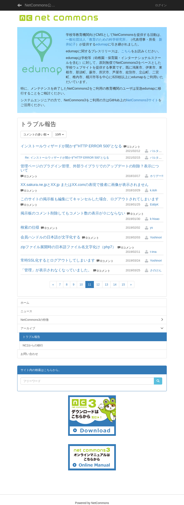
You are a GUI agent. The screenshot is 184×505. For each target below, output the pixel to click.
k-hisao (152, 219)
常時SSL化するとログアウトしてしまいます (58, 260)
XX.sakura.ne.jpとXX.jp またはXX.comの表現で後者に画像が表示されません (84, 185)
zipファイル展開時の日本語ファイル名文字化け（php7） (68, 247)
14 (115, 284)
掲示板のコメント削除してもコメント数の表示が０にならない (73, 213)
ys (149, 227)
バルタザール (156, 151)
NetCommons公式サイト (42, 5)
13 (106, 284)
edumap (102, 44)
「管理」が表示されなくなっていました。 (56, 270)
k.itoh (151, 190)
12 (98, 284)
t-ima (150, 251)
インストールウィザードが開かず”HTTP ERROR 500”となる (71, 146)
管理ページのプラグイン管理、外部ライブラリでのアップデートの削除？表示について (90, 168)
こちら (126, 51)
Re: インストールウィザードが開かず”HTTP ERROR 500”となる (67, 157)
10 (81, 284)
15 (123, 284)
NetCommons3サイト (142, 100)
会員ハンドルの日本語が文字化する (50, 237)
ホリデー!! (154, 176)
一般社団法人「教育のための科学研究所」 (97, 39)
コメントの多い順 (36, 134)
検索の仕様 (30, 227)
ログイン (161, 5)
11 (89, 284)
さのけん (153, 270)
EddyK (151, 204)
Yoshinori (153, 237)
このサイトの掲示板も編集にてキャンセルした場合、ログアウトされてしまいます (90, 199)
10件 (59, 134)
